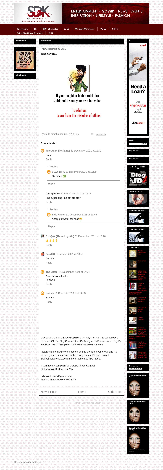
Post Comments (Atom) (89, 402)
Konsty (50, 293)
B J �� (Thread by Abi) (60, 236)
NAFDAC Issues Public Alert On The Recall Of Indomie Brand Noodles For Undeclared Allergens (138, 333)
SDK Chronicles (50, 29)
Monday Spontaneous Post (142, 252)
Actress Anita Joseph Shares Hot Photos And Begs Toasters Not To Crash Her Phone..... (138, 275)
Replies (53, 166)
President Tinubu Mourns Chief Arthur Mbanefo (142, 344)
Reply (49, 159)
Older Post (115, 391)
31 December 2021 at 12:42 (86, 150)
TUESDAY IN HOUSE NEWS (142, 309)
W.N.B (103, 29)
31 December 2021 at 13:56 (67, 254)
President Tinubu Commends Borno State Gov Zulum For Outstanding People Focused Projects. (138, 289)
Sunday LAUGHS (141, 318)
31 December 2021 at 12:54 (76, 193)
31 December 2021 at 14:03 (70, 293)
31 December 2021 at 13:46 (81, 214)
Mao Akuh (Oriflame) (58, 150)
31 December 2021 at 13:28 (90, 236)
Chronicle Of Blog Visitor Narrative (142, 299)
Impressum (22, 29)
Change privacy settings (27, 462)
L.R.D (66, 29)
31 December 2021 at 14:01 (74, 271)
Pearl (49, 254)
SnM (51, 33)
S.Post (115, 29)
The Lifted (52, 271)
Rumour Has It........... (142, 261)
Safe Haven (58, 214)
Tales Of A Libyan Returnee (30, 33)
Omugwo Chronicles (84, 29)
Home (82, 391)
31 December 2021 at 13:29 (81, 171)
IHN (35, 29)
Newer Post (48, 391)
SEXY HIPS (58, 171)
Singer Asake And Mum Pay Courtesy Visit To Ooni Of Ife (142, 354)
